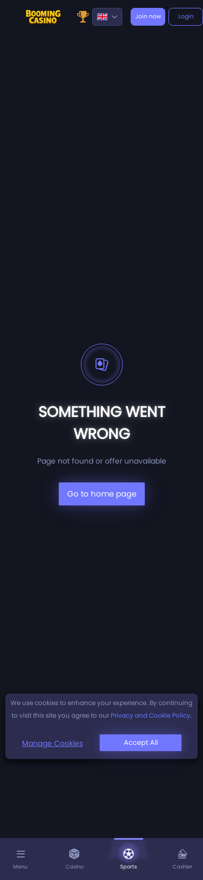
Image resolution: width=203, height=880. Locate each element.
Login (186, 16)
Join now (148, 16)
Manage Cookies (52, 743)
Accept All (141, 742)
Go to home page (101, 493)
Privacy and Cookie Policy (150, 715)
